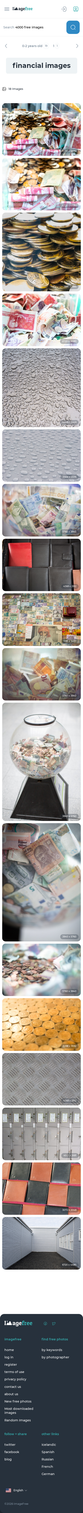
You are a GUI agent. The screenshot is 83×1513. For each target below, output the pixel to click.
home (9, 1350)
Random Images (17, 1420)
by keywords (52, 1350)
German (48, 1474)
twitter (9, 1445)
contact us (12, 1387)
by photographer (55, 1357)
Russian (48, 1459)
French (47, 1467)
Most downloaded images (18, 1411)
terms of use (14, 1372)
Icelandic (49, 1445)
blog (8, 1459)
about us (11, 1394)
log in (9, 1357)
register (10, 1365)
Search (73, 27)
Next (77, 46)
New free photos (17, 1401)
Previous (6, 46)
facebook (11, 1452)
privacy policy (15, 1379)
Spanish (48, 1452)
